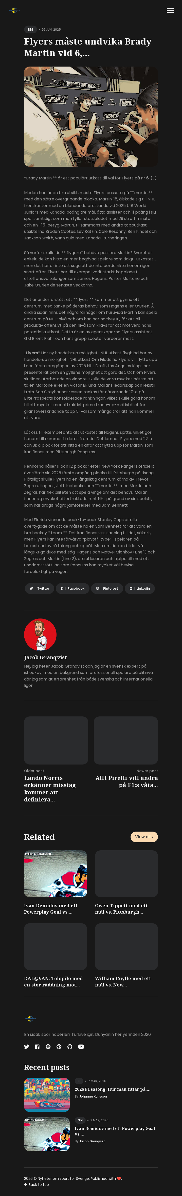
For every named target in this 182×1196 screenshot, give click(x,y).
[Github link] (69, 1046)
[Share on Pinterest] (107, 588)
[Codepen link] (48, 1046)
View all (144, 837)
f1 (79, 1081)
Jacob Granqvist (45, 657)
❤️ (119, 1178)
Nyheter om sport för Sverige (63, 1178)
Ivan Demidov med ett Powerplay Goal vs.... (51, 908)
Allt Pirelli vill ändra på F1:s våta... (126, 781)
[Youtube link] (81, 1046)
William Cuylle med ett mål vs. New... (123, 981)
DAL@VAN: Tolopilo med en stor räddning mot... (53, 981)
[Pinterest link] (59, 1046)
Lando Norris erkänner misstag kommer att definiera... (50, 788)
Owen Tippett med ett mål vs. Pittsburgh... (121, 908)
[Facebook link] (37, 1046)
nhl (30, 29)
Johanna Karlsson (93, 1096)
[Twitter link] (27, 1046)
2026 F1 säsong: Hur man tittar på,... (113, 1089)
